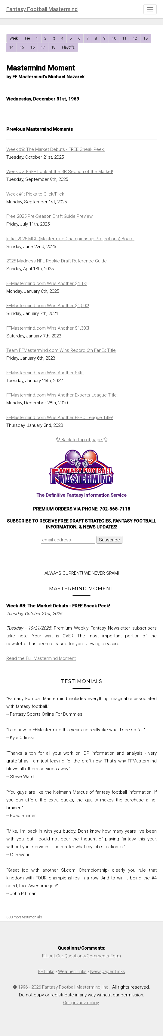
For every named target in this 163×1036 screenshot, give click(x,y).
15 (22, 47)
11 (124, 38)
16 (32, 47)
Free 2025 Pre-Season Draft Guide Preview (49, 216)
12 (135, 38)
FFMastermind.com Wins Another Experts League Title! (62, 395)
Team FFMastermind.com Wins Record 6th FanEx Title (61, 350)
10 (114, 38)
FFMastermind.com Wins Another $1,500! (47, 305)
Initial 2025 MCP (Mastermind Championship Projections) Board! (70, 238)
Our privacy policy (81, 1002)
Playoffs (68, 47)
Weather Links (72, 971)
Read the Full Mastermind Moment (41, 658)
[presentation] (58, 558)
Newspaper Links (107, 971)
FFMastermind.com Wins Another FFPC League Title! (59, 417)
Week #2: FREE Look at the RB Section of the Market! (59, 171)
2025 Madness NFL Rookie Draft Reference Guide (56, 261)
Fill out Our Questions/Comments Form (81, 956)
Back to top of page (82, 439)
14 (11, 47)
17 (43, 47)
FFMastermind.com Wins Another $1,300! (47, 328)
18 (53, 47)
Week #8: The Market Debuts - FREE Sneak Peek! (55, 149)
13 (145, 38)
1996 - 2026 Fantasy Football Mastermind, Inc (63, 987)
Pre (27, 38)
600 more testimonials (24, 917)
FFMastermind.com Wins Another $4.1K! (46, 283)
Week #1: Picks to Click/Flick (35, 194)
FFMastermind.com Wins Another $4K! (45, 373)
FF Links (46, 971)
